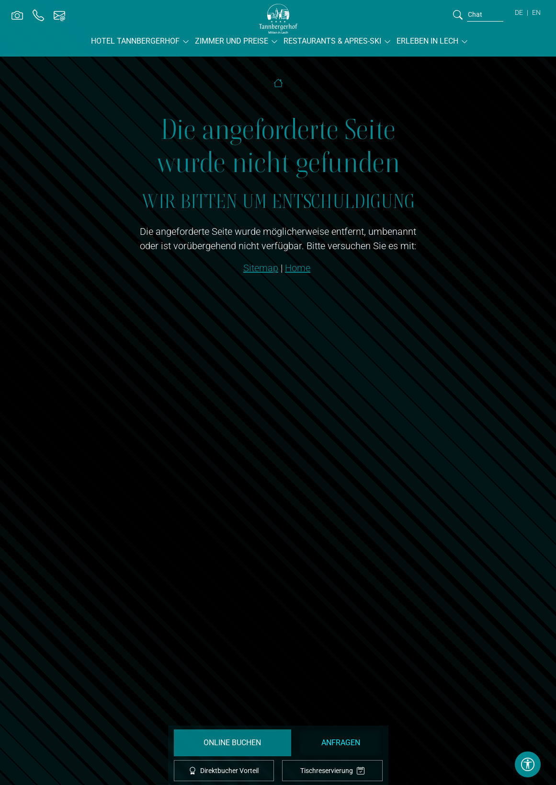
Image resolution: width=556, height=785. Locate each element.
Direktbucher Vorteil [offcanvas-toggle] (224, 770)
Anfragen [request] (340, 742)
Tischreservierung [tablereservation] (332, 771)
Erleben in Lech (427, 41)
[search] (458, 15)
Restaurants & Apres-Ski (332, 41)
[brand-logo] (278, 19)
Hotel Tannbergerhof (135, 41)
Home (297, 268)
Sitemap (260, 268)
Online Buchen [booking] (232, 742)
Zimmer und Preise (231, 41)
